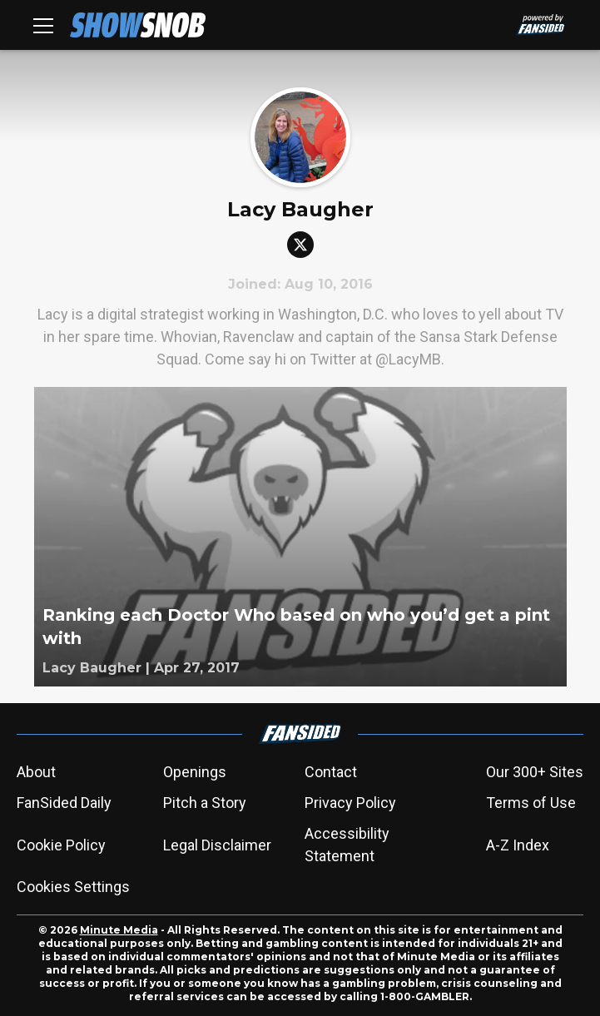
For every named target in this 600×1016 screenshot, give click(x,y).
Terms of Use (531, 802)
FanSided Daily (64, 802)
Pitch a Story (204, 802)
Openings (194, 772)
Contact (331, 772)
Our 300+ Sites (534, 772)
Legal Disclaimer (217, 845)
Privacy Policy (350, 802)
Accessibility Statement (347, 845)
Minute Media (119, 930)
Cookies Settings (73, 886)
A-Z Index (517, 845)
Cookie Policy (61, 845)
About (36, 772)
